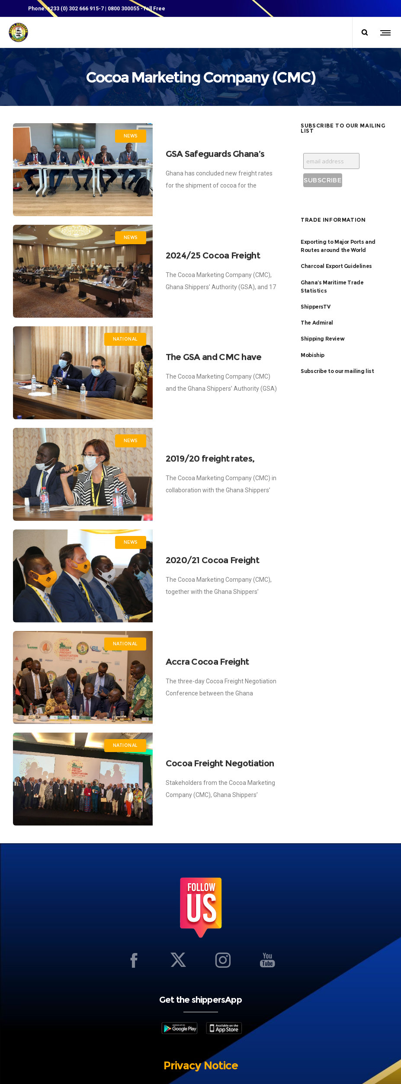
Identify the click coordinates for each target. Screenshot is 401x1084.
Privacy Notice (201, 1065)
